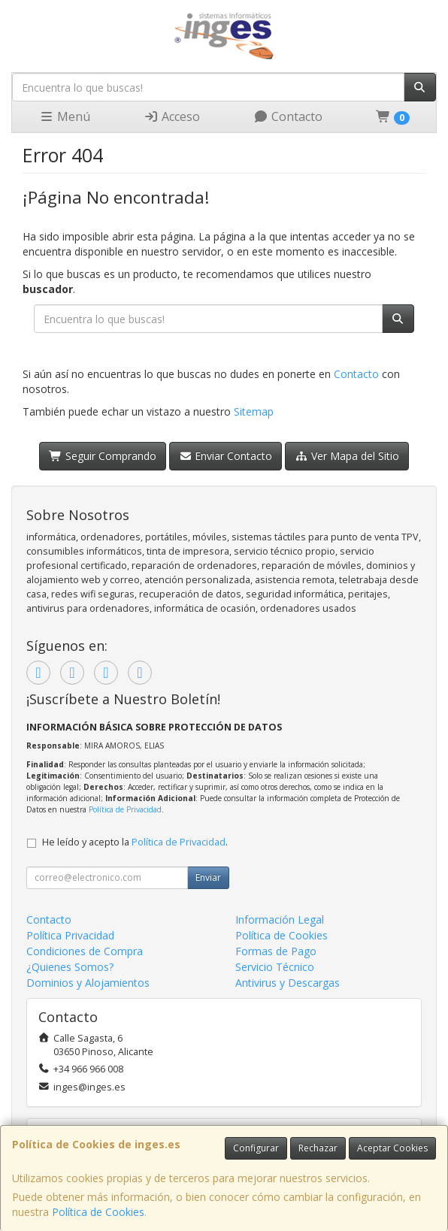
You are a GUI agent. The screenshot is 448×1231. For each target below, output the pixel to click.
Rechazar (318, 1148)
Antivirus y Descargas (287, 982)
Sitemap (254, 411)
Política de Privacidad (125, 809)
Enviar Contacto (226, 456)
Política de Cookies (98, 1212)
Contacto (287, 116)
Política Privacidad (70, 935)
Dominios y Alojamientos (88, 982)
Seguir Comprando (102, 456)
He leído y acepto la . (135, 842)
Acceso (172, 116)
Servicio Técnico (274, 967)
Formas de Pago (275, 951)
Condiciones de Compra (84, 951)
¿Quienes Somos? (70, 967)
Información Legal (279, 919)
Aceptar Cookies (392, 1148)
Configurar (256, 1148)
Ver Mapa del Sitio (347, 456)
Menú (64, 116)
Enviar (208, 877)
